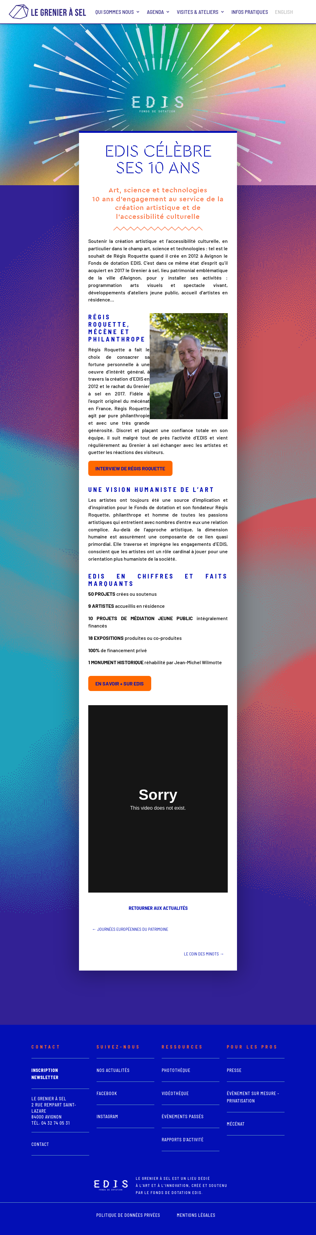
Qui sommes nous (114, 12)
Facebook (107, 1093)
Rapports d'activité (183, 1139)
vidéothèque (175, 1093)
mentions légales (196, 1215)
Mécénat (236, 1124)
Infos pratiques (249, 12)
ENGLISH (284, 12)
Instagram (107, 1116)
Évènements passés (183, 1116)
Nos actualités (113, 1070)
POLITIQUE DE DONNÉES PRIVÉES (128, 1215)
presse (234, 1070)
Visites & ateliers (197, 12)
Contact (40, 1144)
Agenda (155, 12)
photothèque (176, 1070)
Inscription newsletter (45, 1074)
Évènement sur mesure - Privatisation (253, 1097)
